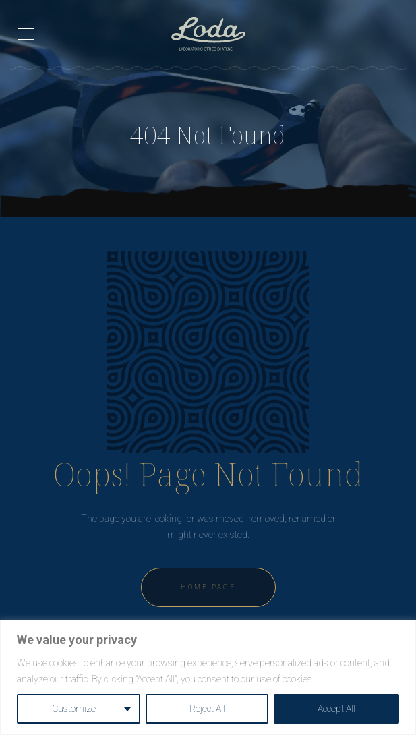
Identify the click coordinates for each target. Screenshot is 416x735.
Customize (74, 708)
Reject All (207, 708)
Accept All (336, 708)
